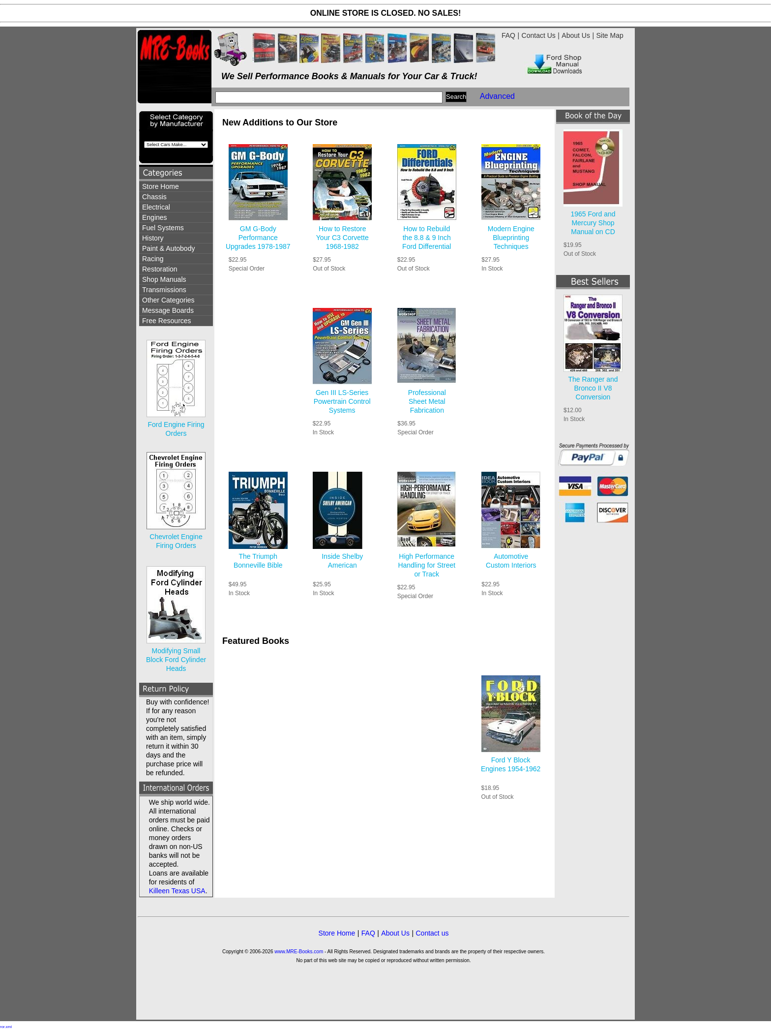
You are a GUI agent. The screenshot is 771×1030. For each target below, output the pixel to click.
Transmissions (164, 290)
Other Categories (168, 300)
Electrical (156, 207)
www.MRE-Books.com (298, 951)
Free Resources (166, 321)
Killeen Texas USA (177, 891)
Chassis (154, 197)
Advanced (497, 96)
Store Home (160, 186)
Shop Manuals (164, 279)
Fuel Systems (163, 228)
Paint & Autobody (168, 248)
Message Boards (168, 310)
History (153, 238)
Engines (154, 217)
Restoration (160, 269)
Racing (153, 259)
